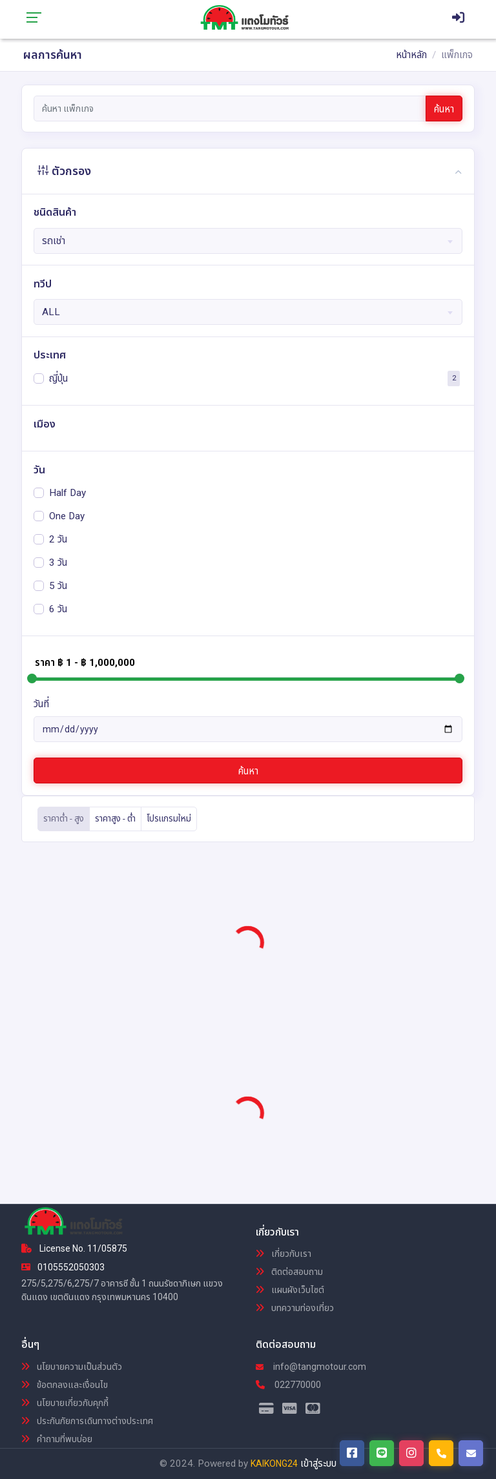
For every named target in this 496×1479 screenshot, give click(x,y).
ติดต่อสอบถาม (289, 1272)
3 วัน (58, 562)
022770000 (288, 1385)
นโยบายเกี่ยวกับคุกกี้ (64, 1403)
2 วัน (58, 538)
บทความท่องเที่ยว (295, 1308)
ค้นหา (444, 109)
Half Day (67, 492)
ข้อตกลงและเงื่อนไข (64, 1385)
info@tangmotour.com (311, 1366)
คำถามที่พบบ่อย (56, 1439)
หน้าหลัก (411, 55)
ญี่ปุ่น (58, 378)
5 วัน (58, 585)
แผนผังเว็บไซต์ (290, 1290)
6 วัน (58, 608)
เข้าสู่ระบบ (318, 1463)
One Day (67, 515)
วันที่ (41, 704)
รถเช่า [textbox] (53, 241)
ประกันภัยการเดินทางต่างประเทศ (87, 1421)
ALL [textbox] (51, 312)
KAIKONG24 (274, 1463)
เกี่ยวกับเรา (283, 1253)
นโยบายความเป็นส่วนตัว (71, 1366)
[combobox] (248, 241)
